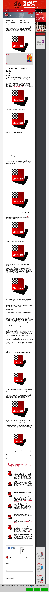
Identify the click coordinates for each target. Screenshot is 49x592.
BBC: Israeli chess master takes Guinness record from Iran (18, 464)
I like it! (27, 24)
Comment (7, 570)
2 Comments (31, 24)
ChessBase (11, 556)
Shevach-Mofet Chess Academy (22, 216)
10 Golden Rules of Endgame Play (40, 564)
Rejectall (37, 589)
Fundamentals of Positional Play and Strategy (40, 38)
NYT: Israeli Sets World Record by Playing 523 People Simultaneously (20, 460)
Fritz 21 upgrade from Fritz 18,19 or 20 (40, 550)
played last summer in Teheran (19, 86)
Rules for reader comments (10, 564)
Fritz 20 (7, 54)
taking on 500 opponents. (27, 511)
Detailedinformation (29, 589)
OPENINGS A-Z (16, 10)
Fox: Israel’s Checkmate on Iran (13, 466)
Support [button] (23, 10)
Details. (15, 479)
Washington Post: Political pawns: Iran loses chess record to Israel (19, 465)
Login (41, 10)
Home (11, 10)
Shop (6, 10)
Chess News (14, 16)
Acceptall (44, 589)
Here (31, 586)
